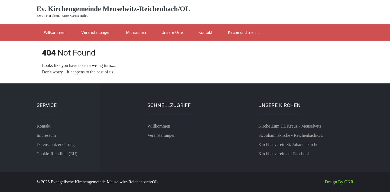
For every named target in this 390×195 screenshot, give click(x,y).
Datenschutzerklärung (55, 144)
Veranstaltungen (95, 32)
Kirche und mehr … (244, 32)
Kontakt (205, 32)
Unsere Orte (172, 32)
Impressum (46, 135)
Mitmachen (136, 32)
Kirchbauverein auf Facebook (284, 153)
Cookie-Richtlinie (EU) (57, 153)
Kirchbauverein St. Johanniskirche (288, 144)
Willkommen (55, 32)
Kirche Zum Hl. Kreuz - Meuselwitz (289, 126)
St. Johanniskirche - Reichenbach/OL (290, 135)
